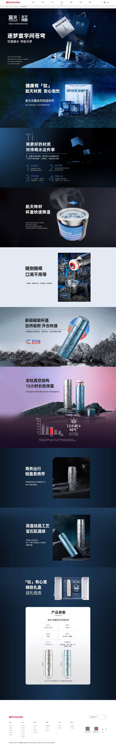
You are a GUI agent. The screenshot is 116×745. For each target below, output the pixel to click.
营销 (62, 2)
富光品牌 (10, 727)
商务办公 (23, 725)
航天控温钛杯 (23, 6)
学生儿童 (23, 734)
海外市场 (35, 732)
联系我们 (72, 725)
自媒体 (59, 725)
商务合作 (47, 730)
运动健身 (23, 727)
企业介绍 (10, 725)
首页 (33, 2)
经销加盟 (72, 727)
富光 (43, 2)
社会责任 (10, 732)
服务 (71, 2)
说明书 (47, 727)
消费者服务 (48, 725)
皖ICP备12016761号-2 (14, 742)
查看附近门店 (98, 717)
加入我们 (10, 734)
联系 (90, 2)
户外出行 (23, 730)
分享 (81, 2)
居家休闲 (23, 732)
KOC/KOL (60, 727)
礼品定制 (35, 730)
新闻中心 (10, 730)
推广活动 (16, 6)
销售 (34, 727)
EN (108, 2)
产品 (52, 2)
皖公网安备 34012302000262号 (28, 742)
